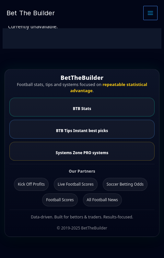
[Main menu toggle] (150, 13)
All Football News (102, 200)
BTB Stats (82, 108)
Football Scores (60, 200)
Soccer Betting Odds (125, 184)
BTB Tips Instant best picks (82, 130)
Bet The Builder (30, 13)
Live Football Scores (76, 184)
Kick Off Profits (31, 184)
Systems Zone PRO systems (82, 152)
